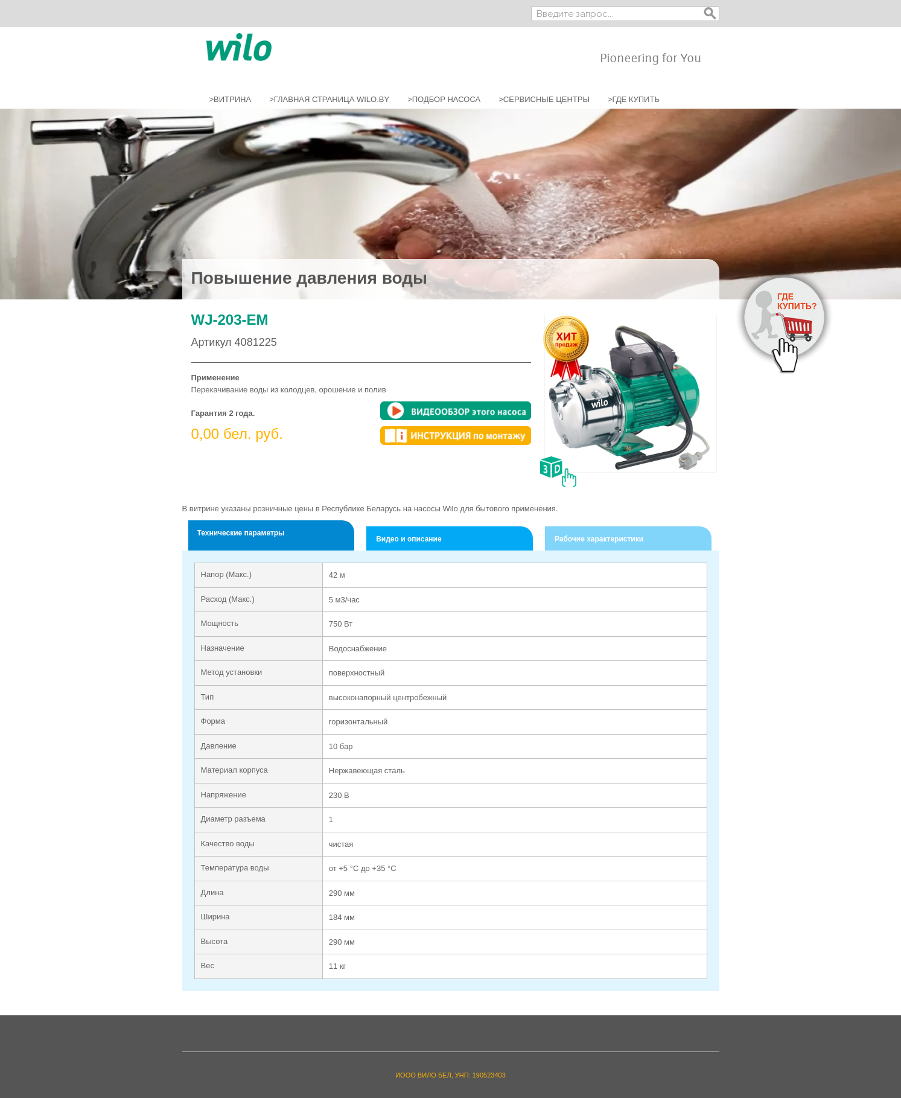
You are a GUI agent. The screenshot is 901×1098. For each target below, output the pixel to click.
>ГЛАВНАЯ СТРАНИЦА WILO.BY (329, 99)
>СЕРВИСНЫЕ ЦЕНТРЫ (544, 99)
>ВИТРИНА (230, 99)
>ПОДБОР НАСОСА (443, 99)
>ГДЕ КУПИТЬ (634, 99)
